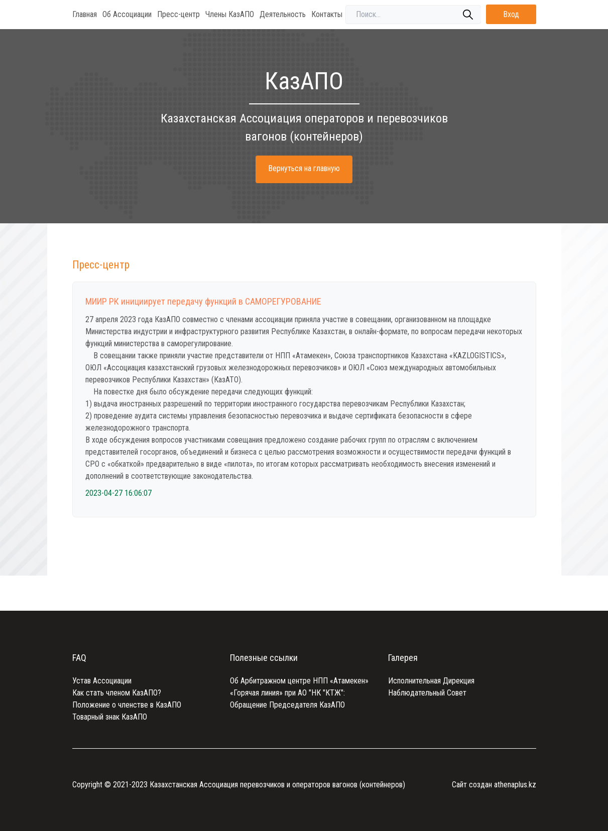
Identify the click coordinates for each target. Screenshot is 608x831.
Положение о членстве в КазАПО (126, 705)
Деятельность (283, 14)
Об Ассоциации (127, 14)
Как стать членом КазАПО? (116, 693)
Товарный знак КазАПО (109, 717)
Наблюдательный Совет (427, 693)
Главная (84, 14)
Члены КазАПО (229, 14)
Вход (511, 14)
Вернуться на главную (304, 168)
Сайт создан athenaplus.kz (494, 784)
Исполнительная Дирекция (431, 680)
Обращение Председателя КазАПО (287, 705)
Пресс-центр (178, 14)
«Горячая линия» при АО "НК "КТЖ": (287, 693)
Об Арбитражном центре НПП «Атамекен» (299, 680)
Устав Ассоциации (102, 680)
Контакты (326, 14)
